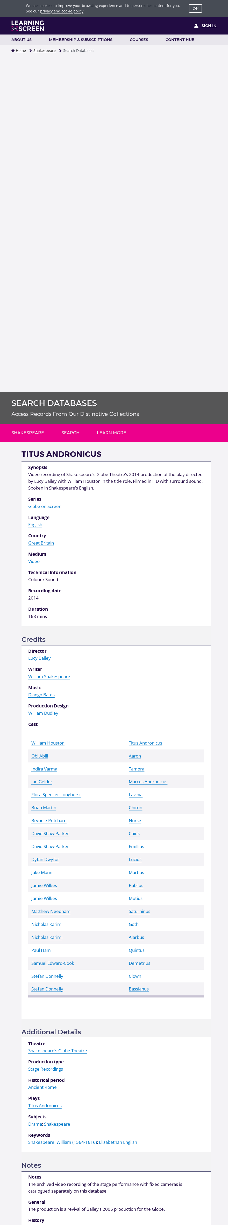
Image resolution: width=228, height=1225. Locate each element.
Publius (136, 885)
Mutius (135, 898)
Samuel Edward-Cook (52, 963)
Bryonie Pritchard (49, 820)
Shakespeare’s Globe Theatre (57, 1051)
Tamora (136, 769)
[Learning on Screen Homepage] (27, 25)
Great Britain (41, 543)
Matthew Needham (50, 911)
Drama (35, 1124)
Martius (136, 872)
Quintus (137, 950)
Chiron (135, 807)
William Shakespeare (49, 676)
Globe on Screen (44, 506)
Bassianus (139, 989)
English (35, 524)
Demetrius (139, 963)
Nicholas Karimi (46, 924)
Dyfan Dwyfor (45, 859)
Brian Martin (43, 807)
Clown (135, 976)
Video (34, 561)
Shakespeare (44, 50)
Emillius (136, 846)
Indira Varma (44, 769)
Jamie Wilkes (44, 885)
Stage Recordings (45, 1069)
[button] (13, 50)
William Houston (48, 743)
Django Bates (41, 695)
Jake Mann (41, 872)
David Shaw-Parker (50, 833)
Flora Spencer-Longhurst (56, 794)
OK (195, 8)
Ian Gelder (41, 781)
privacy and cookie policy (61, 11)
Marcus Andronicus (148, 781)
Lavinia (135, 794)
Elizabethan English (118, 1142)
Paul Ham (41, 950)
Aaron (135, 756)
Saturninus (139, 911)
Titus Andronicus (145, 743)
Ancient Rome (42, 1087)
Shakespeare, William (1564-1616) (62, 1142)
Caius (134, 833)
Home (21, 50)
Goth (134, 924)
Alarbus (136, 937)
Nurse (135, 820)
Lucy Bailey (39, 658)
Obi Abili (39, 756)
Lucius (135, 859)
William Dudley (43, 713)
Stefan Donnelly (47, 976)
